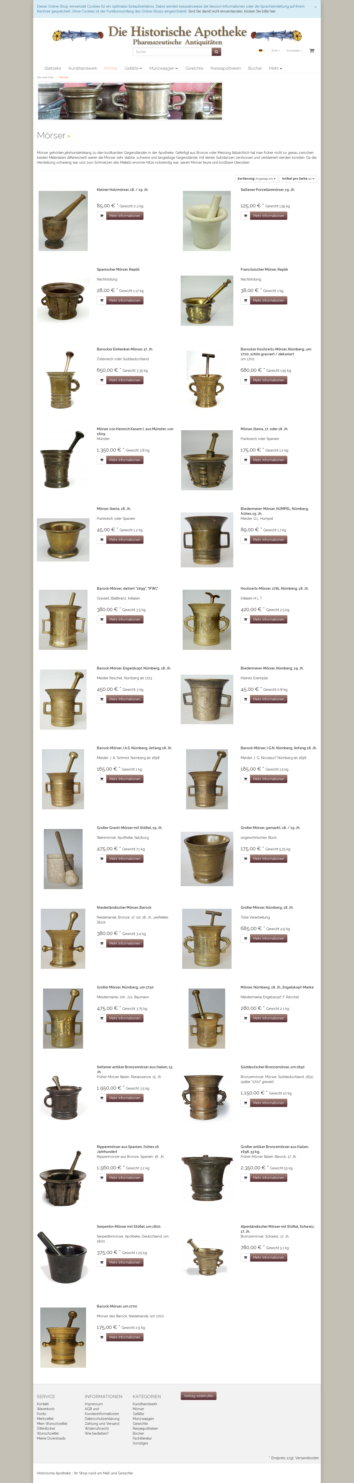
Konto (41, 1414)
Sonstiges (140, 1443)
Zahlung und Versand (102, 1424)
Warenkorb (46, 1409)
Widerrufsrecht (97, 1428)
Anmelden (294, 50)
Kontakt (43, 1404)
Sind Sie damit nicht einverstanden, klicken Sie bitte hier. (232, 11)
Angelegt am (256, 178)
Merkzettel (45, 1419)
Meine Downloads (51, 1438)
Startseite (52, 68)
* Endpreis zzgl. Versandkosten (294, 1458)
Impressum (94, 1404)
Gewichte (194, 68)
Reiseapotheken (226, 68)
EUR (276, 50)
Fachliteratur (142, 1438)
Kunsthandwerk (83, 68)
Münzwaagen (163, 68)
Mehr (275, 68)
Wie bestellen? (97, 1433)
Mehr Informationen (124, 216)
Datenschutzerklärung (102, 1419)
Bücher (255, 68)
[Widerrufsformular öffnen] (199, 1396)
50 (298, 178)
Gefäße (133, 68)
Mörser (110, 68)
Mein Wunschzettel (52, 1424)
